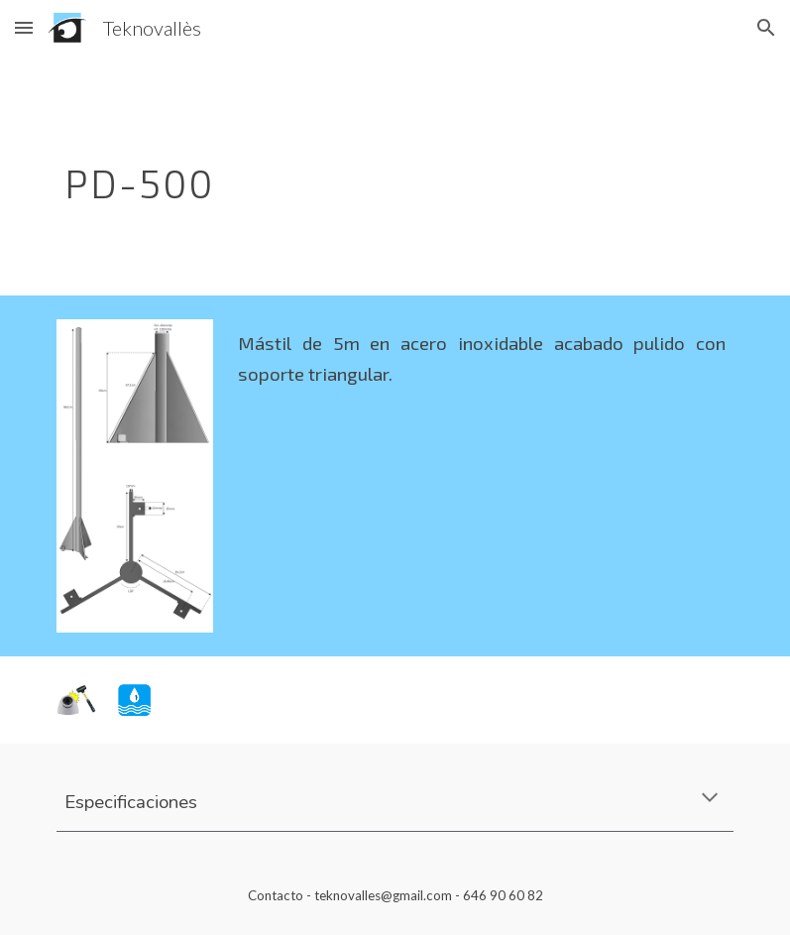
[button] (24, 27)
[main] (337, 175)
